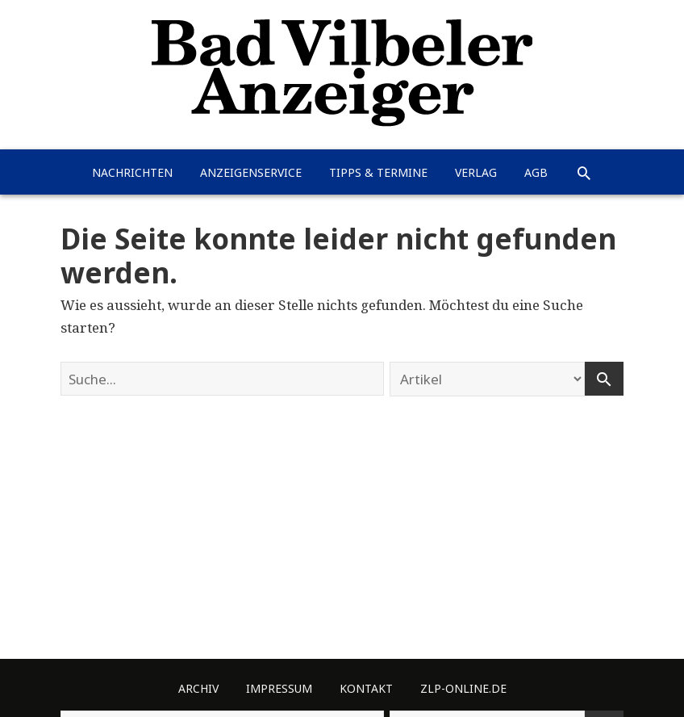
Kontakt (366, 688)
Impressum (279, 688)
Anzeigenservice (251, 172)
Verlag (476, 172)
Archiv (198, 688)
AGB (536, 172)
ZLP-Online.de (463, 688)
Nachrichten (132, 172)
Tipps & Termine (378, 172)
